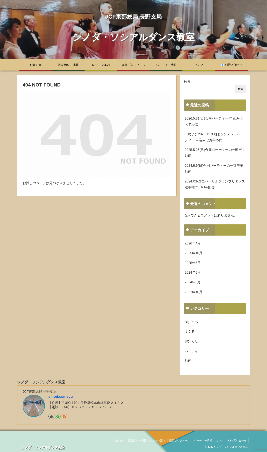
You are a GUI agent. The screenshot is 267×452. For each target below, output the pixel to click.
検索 (187, 82)
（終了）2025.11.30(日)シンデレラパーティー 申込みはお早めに (214, 137)
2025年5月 (193, 263)
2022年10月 (193, 292)
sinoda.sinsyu (60, 396)
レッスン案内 (157, 440)
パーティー (193, 351)
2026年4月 (193, 243)
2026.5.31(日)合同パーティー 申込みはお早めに (214, 121)
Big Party (191, 322)
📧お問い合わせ (237, 440)
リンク (220, 440)
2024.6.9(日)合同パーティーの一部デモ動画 (214, 168)
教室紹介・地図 (137, 440)
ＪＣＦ (190, 331)
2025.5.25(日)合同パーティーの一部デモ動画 (215, 153)
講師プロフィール (179, 440)
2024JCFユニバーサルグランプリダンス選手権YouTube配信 (215, 184)
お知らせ (191, 341)
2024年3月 (193, 282)
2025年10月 (193, 253)
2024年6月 (193, 272)
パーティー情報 (203, 440)
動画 (188, 361)
